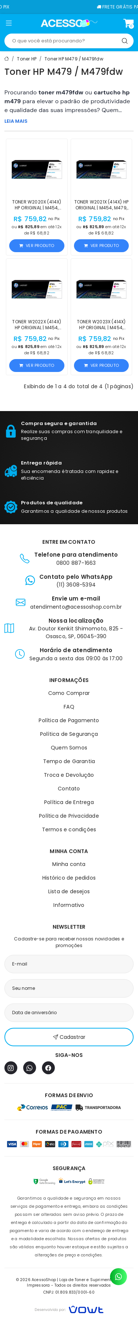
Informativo (68, 905)
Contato (69, 788)
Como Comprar (69, 693)
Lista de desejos (69, 891)
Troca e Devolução (69, 775)
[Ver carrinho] (128, 23)
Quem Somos (69, 747)
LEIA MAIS (16, 121)
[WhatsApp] (29, 1067)
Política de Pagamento (69, 720)
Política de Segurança (69, 734)
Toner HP (26, 59)
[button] (8, 24)
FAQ (69, 706)
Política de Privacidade (69, 816)
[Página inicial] (69, 23)
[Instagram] (10, 1067)
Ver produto (36, 245)
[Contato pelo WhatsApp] (118, 1276)
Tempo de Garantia (69, 761)
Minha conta (68, 864)
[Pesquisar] (124, 41)
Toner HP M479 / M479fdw (74, 59)
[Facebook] (48, 1067)
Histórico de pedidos (69, 877)
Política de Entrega (69, 802)
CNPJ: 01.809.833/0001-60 (69, 1292)
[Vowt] (69, 1308)
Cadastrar (69, 1037)
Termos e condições (69, 829)
